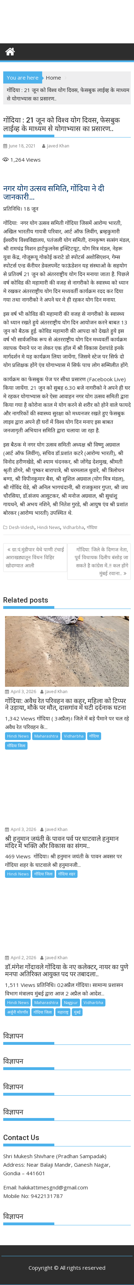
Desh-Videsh (21, 527)
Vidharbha (73, 527)
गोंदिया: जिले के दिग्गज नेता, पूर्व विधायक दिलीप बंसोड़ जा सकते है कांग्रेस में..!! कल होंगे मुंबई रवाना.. (101, 561)
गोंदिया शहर (66, 873)
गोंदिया (92, 527)
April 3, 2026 (20, 692)
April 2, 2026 (20, 958)
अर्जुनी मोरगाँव (17, 1012)
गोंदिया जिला (16, 745)
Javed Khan (55, 146)
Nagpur (71, 1002)
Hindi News (48, 527)
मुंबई (77, 1012)
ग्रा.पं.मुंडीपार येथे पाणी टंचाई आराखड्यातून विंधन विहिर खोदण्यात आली (35, 557)
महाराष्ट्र (63, 1012)
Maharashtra (46, 736)
